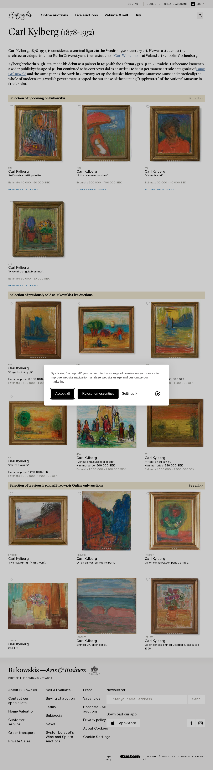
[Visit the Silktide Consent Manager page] (157, 394)
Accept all (62, 393)
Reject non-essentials (98, 393)
